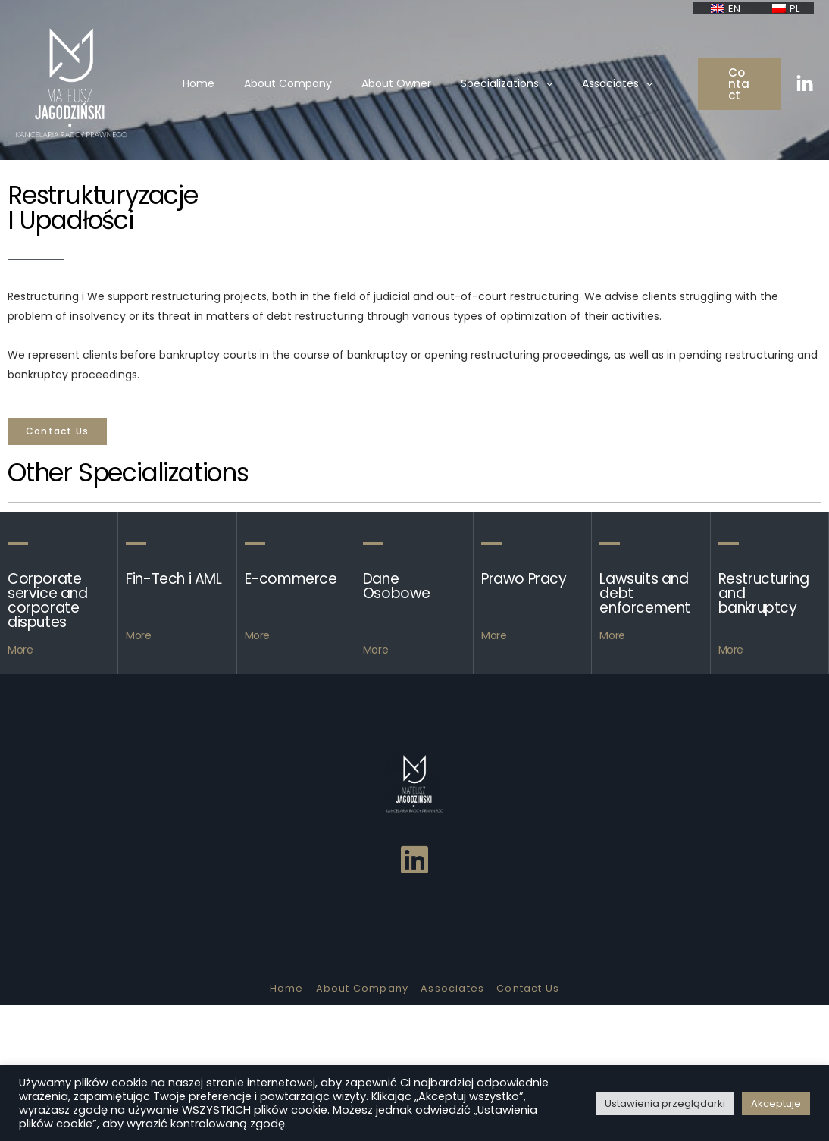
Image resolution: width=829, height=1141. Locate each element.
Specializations (495, 88)
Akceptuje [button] (776, 1103)
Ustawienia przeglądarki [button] (665, 1103)
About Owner (393, 88)
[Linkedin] (805, 89)
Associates (597, 88)
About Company (293, 88)
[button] (57, 431)
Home (212, 88)
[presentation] (534, 88)
